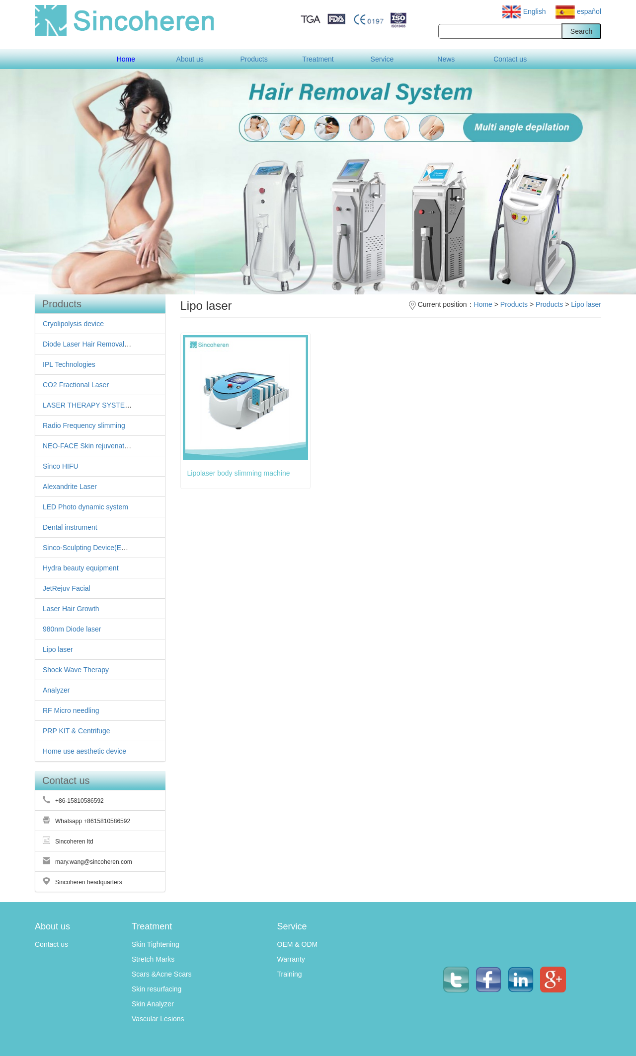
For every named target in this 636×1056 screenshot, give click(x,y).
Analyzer (56, 690)
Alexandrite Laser (70, 487)
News (446, 59)
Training (289, 974)
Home (126, 59)
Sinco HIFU (61, 466)
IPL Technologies (69, 364)
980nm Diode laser (72, 629)
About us (190, 59)
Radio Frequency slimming (84, 425)
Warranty (291, 959)
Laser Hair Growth (71, 609)
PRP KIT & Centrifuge (76, 731)
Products (253, 59)
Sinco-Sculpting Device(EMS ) (89, 548)
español (578, 11)
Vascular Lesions (158, 1019)
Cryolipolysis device (73, 324)
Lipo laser (58, 649)
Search (581, 31)
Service (382, 59)
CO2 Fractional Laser (76, 385)
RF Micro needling (71, 710)
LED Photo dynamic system (85, 507)
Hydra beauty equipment (81, 568)
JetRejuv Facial (66, 588)
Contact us (510, 59)
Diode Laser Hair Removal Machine (98, 344)
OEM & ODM (297, 944)
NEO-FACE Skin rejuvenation (88, 446)
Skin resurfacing (156, 989)
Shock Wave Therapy (76, 670)
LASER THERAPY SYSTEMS (89, 405)
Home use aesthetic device (84, 751)
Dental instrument (70, 527)
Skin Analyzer (153, 1004)
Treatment (317, 59)
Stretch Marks (153, 959)
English (525, 11)
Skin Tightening (155, 944)
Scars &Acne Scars (162, 974)
